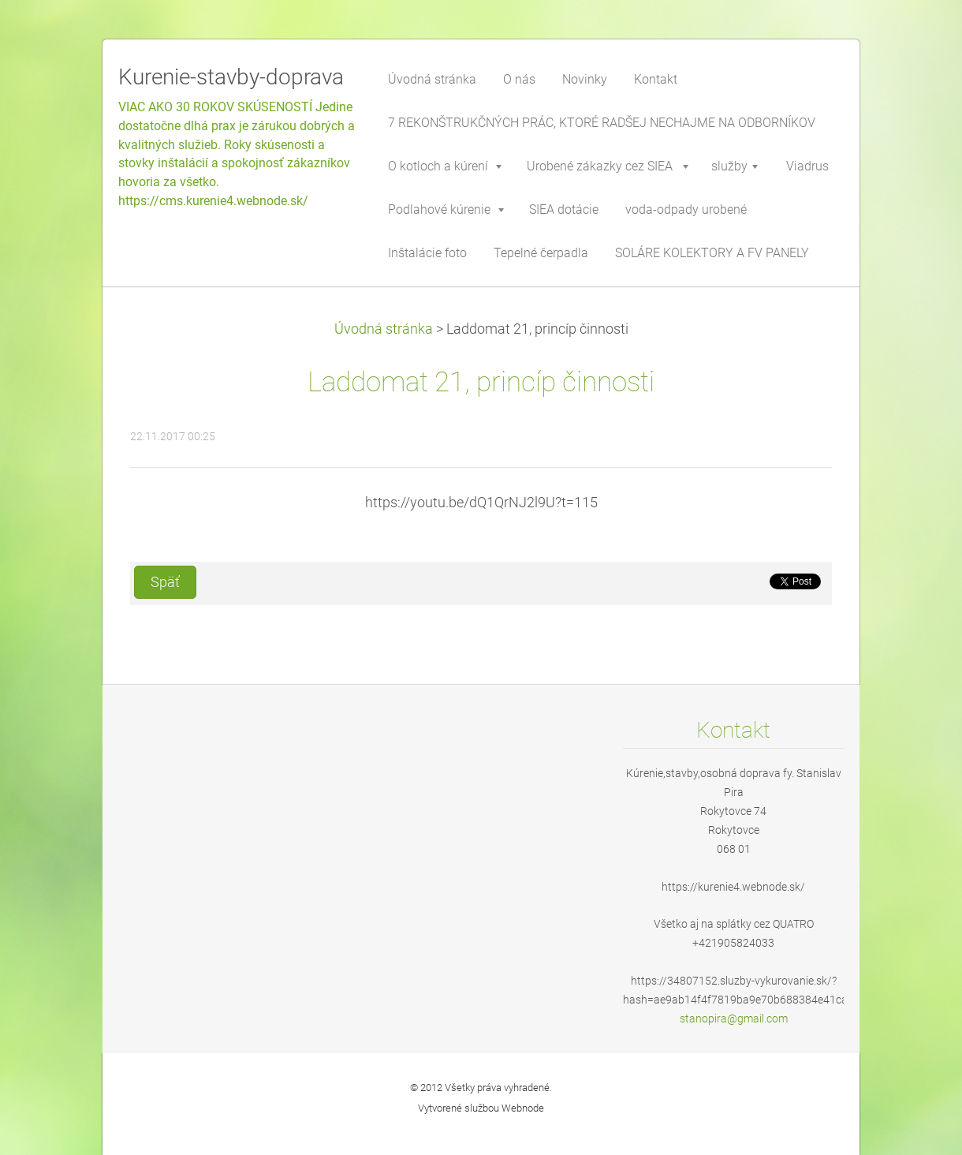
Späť (165, 582)
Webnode (523, 1108)
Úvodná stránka (383, 329)
